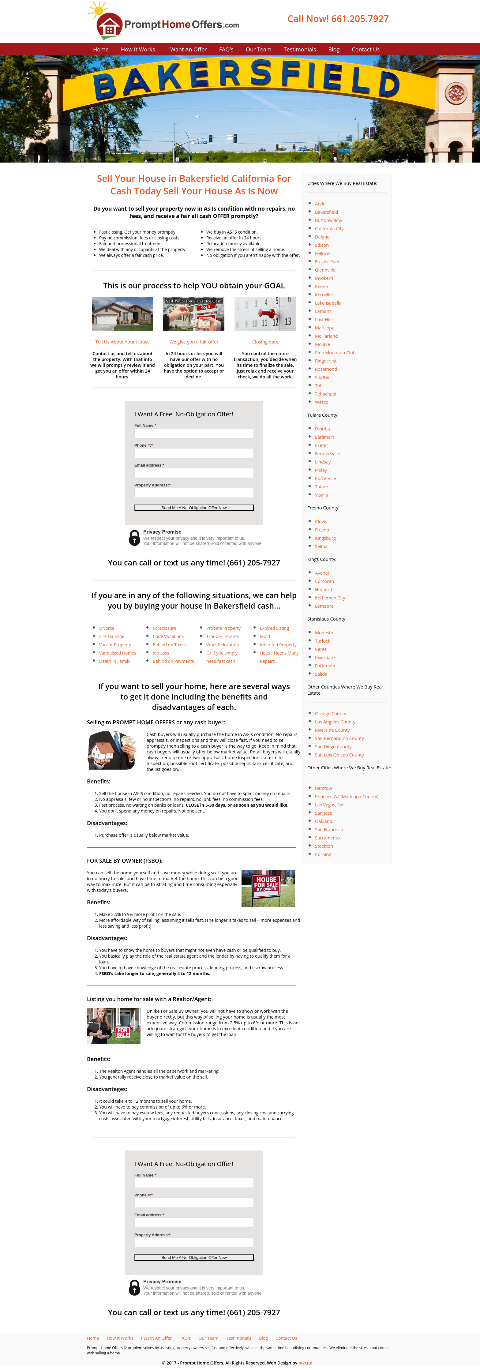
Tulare (321, 487)
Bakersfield (326, 212)
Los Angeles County (335, 722)
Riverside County (332, 730)
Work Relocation (222, 644)
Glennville (325, 270)
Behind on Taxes (169, 644)
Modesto (324, 633)
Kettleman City (330, 598)
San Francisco (329, 829)
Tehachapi (325, 394)
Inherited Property (278, 644)
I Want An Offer (187, 49)
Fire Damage (111, 636)
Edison (322, 245)
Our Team (259, 49)
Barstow (323, 788)
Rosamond (326, 369)
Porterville (325, 478)
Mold (265, 636)
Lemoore (324, 606)
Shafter (322, 377)
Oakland (323, 821)
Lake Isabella (328, 303)
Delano (322, 237)
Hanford (323, 589)
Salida (321, 674)
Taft (319, 385)
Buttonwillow (328, 220)
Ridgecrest (326, 361)
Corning (323, 854)
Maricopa (324, 328)
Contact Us (366, 49)
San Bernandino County (339, 738)
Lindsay (323, 462)
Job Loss (161, 653)
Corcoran (324, 581)
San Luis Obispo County (339, 755)
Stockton (324, 846)
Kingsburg (325, 538)
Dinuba (322, 429)
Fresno (322, 530)
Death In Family (114, 661)
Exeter (321, 445)
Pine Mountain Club (335, 352)
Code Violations (168, 636)
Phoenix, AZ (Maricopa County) (346, 796)
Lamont (323, 311)
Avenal (322, 573)
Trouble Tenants (222, 636)
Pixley (321, 470)
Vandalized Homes (117, 653)
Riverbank (325, 657)
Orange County (330, 713)
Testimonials (300, 49)
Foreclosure (164, 628)
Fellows (322, 253)
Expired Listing (274, 628)
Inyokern (324, 278)
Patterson (325, 666)
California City (329, 228)
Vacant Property (115, 644)
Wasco (321, 402)
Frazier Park (327, 262)
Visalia (321, 495)
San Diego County (333, 746)
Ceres (321, 649)
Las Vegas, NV (329, 805)
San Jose (323, 813)
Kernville (324, 295)
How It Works (138, 49)
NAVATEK (305, 1363)
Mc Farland (326, 336)
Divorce (106, 628)
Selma (321, 546)
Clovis (321, 521)
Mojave (322, 344)
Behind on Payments (173, 661)
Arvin (320, 204)
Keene (321, 286)
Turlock (322, 641)
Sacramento (327, 838)
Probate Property (223, 628)
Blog (333, 49)
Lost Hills (324, 319)
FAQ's (226, 49)
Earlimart (324, 437)
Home (101, 49)
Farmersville (327, 453)
